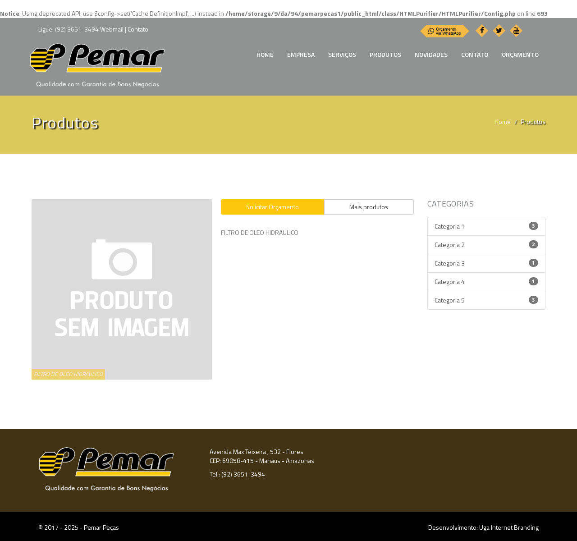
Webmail (112, 29)
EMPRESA (301, 54)
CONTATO (474, 54)
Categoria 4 (487, 281)
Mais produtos (368, 206)
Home (503, 121)
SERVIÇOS (342, 54)
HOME (265, 54)
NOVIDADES (431, 54)
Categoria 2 (487, 244)
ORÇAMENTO (520, 54)
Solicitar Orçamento (272, 206)
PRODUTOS (385, 54)
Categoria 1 (487, 226)
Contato (138, 29)
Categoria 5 (487, 300)
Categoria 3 (487, 263)
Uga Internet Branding (509, 527)
